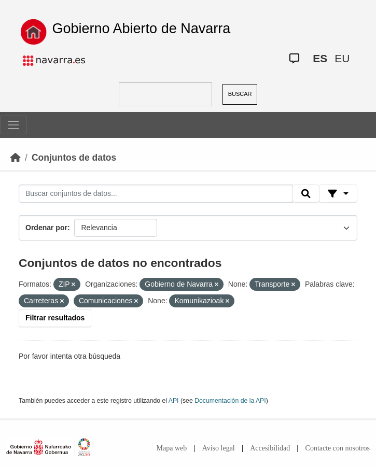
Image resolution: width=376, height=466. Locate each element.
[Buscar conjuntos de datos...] (156, 194)
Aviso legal (218, 448)
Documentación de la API (230, 400)
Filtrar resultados (55, 318)
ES (320, 58)
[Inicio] (15, 157)
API (174, 400)
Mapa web (172, 448)
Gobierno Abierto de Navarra (141, 28)
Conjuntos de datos (74, 157)
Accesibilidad (270, 448)
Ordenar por (46, 227)
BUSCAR (240, 94)
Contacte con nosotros (337, 448)
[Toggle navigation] (13, 125)
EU (342, 58)
